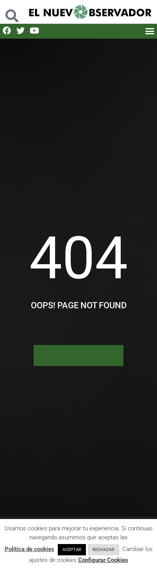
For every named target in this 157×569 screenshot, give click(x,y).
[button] (11, 11)
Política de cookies (29, 549)
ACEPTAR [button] (71, 549)
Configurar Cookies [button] (103, 560)
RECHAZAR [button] (103, 549)
